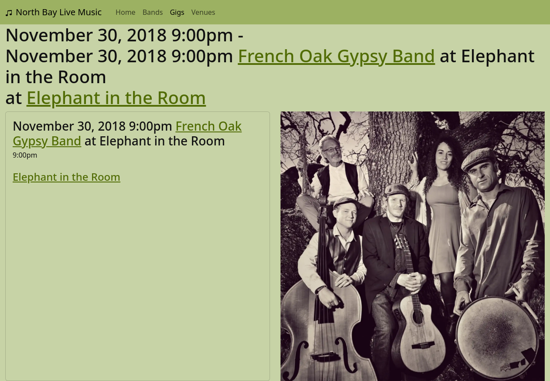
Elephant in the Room (116, 97)
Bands (153, 12)
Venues (203, 12)
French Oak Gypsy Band (336, 55)
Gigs (177, 12)
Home (126, 12)
